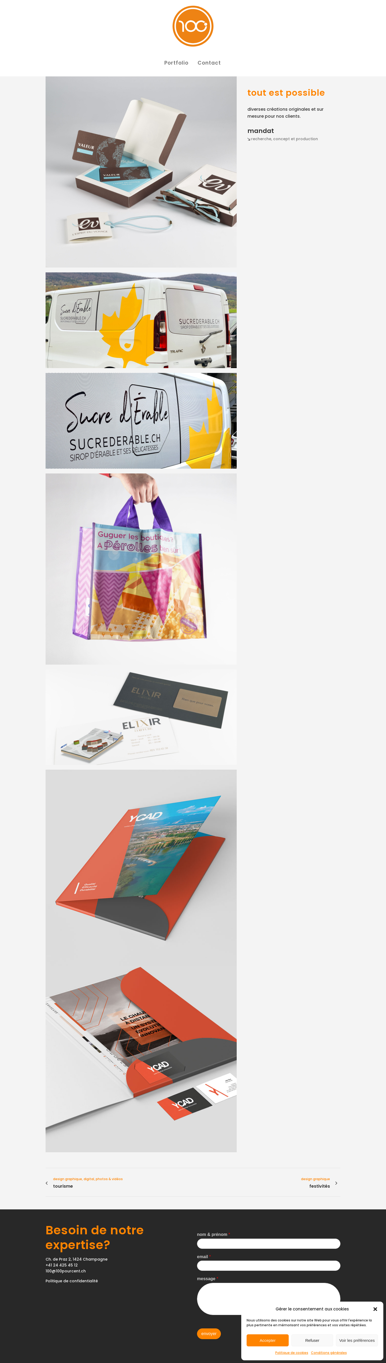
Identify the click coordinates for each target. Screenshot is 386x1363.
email (204, 1256)
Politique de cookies (291, 1352)
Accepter (268, 1340)
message (207, 1278)
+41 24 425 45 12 (62, 1265)
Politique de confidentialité (72, 1281)
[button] (375, 1309)
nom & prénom (213, 1234)
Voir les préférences (357, 1340)
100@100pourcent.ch (66, 1271)
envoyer (209, 1333)
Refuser (312, 1340)
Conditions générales (329, 1352)
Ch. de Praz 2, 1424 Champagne (76, 1259)
